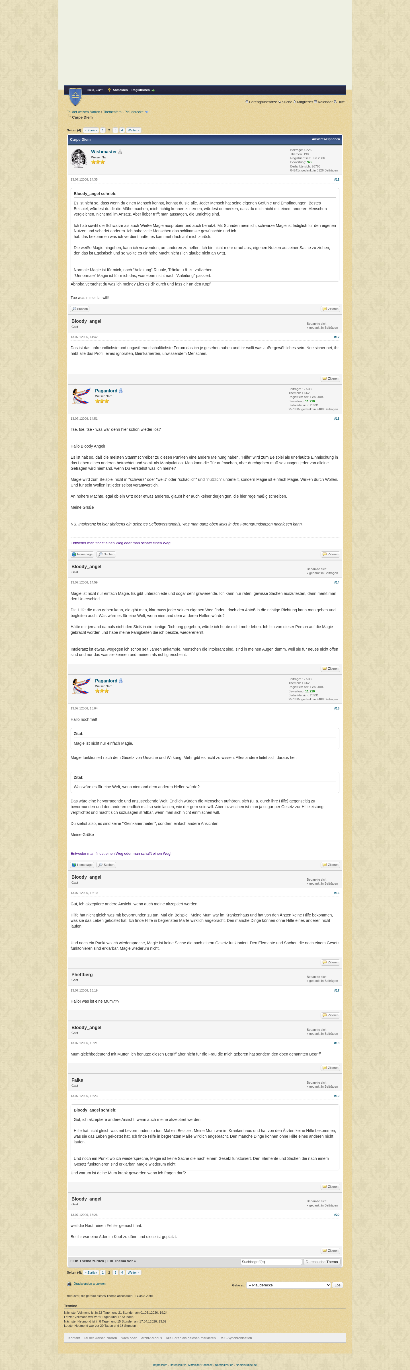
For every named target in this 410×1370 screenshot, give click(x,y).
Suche (285, 102)
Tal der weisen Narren (83, 112)
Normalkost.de (224, 1365)
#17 (336, 990)
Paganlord (106, 390)
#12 (336, 337)
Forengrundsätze (261, 102)
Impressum (160, 1365)
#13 (336, 418)
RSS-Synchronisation (236, 1338)
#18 (336, 1043)
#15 (336, 708)
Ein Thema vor (120, 1261)
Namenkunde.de (246, 1365)
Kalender (323, 102)
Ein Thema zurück (88, 1261)
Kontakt (74, 1338)
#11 (336, 179)
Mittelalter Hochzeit (200, 1365)
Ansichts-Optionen (326, 139)
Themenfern (112, 112)
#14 (336, 582)
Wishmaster (104, 151)
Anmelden (120, 90)
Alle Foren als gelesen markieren (191, 1338)
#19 (336, 1096)
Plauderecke (134, 112)
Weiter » (134, 130)
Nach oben (129, 1338)
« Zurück (91, 130)
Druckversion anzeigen (90, 1283)
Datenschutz (178, 1365)
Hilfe (339, 102)
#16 (336, 893)
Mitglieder (303, 102)
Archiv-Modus (151, 1338)
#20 (336, 1214)
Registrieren (141, 90)
